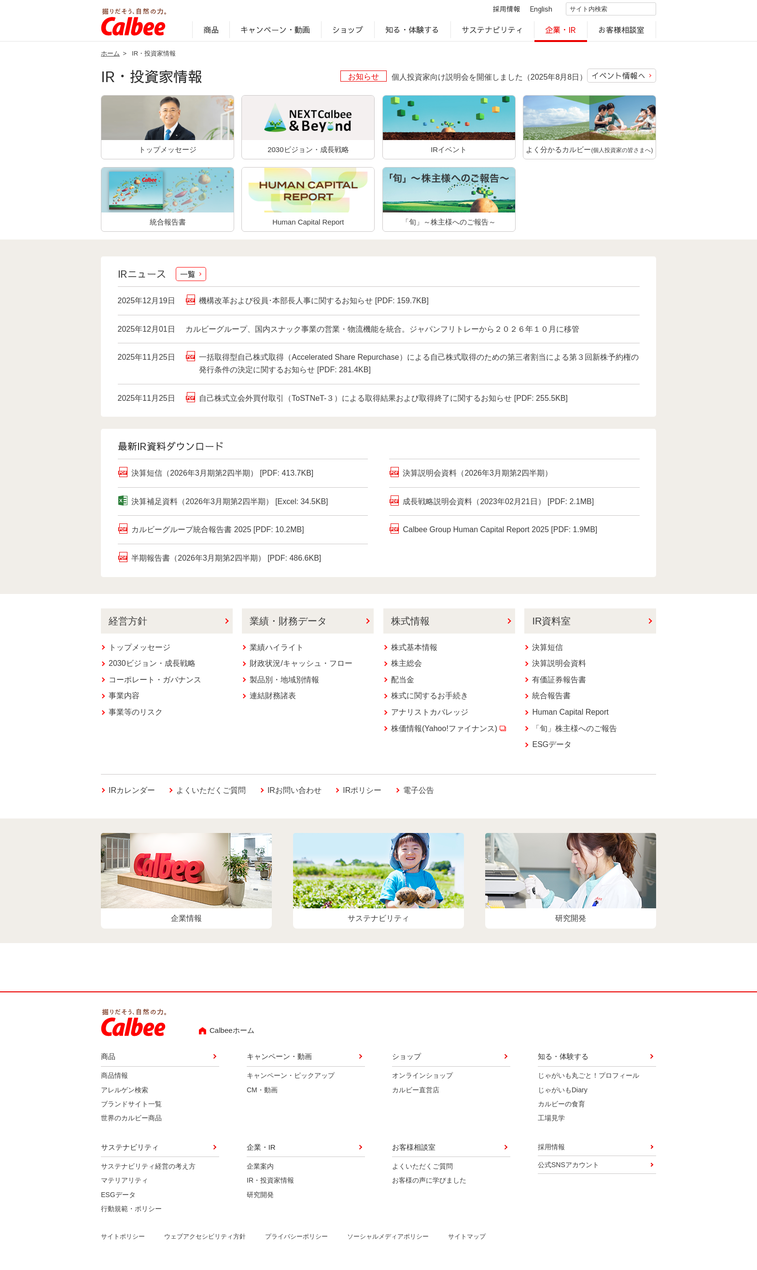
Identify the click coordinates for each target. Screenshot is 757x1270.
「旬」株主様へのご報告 (574, 732)
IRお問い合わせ (294, 793)
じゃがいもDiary (563, 1093)
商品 (211, 32)
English (533, 10)
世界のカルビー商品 (131, 1122)
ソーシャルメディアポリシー (388, 1240)
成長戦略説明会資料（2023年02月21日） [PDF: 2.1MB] (498, 505)
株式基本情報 (414, 651)
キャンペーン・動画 (275, 32)
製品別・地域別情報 (284, 683)
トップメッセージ (139, 651)
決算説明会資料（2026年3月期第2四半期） (477, 477)
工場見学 (551, 1122)
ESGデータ (552, 748)
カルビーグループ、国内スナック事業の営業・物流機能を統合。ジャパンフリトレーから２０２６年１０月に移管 (382, 332)
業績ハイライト (277, 651)
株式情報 (410, 624)
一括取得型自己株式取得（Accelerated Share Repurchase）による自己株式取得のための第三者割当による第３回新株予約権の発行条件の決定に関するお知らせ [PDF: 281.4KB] (418, 367)
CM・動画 (262, 1093)
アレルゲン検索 (124, 1093)
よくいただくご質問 (211, 794)
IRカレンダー (132, 794)
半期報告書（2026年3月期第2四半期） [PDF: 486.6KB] (226, 562)
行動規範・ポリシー (131, 1212)
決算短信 (547, 651)
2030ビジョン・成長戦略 (152, 667)
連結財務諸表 (273, 699)
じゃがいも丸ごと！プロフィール (588, 1079)
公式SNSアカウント (568, 1168)
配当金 (402, 683)
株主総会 (406, 667)
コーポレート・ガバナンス (155, 683)
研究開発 (260, 1198)
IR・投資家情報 (270, 1184)
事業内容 (124, 699)
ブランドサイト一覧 (131, 1107)
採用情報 (498, 10)
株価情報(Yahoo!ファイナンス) (448, 732)
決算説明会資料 (559, 667)
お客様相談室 (622, 32)
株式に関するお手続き (429, 699)
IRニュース (161, 278)
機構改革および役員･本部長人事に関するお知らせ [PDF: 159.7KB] (314, 303)
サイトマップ (467, 1240)
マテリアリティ (124, 1184)
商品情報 (114, 1079)
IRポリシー (362, 794)
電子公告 (418, 794)
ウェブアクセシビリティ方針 (205, 1240)
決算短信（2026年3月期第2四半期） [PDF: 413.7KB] (222, 477)
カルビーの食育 (561, 1107)
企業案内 (260, 1169)
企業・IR (561, 32)
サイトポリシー (123, 1240)
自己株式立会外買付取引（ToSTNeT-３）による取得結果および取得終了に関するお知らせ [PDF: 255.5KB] (383, 400)
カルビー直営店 (415, 1093)
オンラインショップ (422, 1079)
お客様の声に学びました (429, 1184)
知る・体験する (412, 32)
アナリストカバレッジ (429, 716)
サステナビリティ (492, 32)
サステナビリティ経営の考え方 (148, 1169)
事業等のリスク (136, 716)
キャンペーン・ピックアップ (291, 1079)
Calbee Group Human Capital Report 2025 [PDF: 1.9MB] (500, 533)
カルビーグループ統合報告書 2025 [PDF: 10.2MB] (217, 533)
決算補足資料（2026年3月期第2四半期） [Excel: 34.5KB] (229, 505)
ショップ (347, 32)
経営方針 (128, 624)
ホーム (110, 56)
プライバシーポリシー (296, 1240)
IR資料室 (551, 624)
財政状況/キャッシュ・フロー (301, 667)
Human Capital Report (570, 716)
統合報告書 (551, 699)
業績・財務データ (288, 624)
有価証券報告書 (559, 683)
